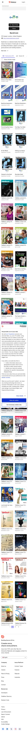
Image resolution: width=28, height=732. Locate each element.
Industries (17, 677)
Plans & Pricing (5, 673)
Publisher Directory (6, 696)
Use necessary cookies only (13, 404)
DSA (2, 719)
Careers (3, 670)
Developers (4, 692)
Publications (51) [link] (8, 56)
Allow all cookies (14, 400)
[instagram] (15, 729)
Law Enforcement (6, 712)
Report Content (5, 714)
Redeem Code (5, 700)
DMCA (3, 717)
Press (2, 677)
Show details (19, 395)
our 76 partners (10, 334)
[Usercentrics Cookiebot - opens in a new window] (20, 326)
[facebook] (3, 729)
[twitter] (11, 729)
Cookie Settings (5, 724)
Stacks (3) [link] (20, 56)
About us (3, 666)
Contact (3, 684)
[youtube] (20, 729)
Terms (3, 707)
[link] (23, 2)
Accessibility (4, 722)
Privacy (3, 709)
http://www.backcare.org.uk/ (11, 38)
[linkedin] (7, 729)
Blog (2, 681)
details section (6, 377)
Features (17, 670)
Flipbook (17, 673)
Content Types (19, 666)
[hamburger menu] (2, 2)
